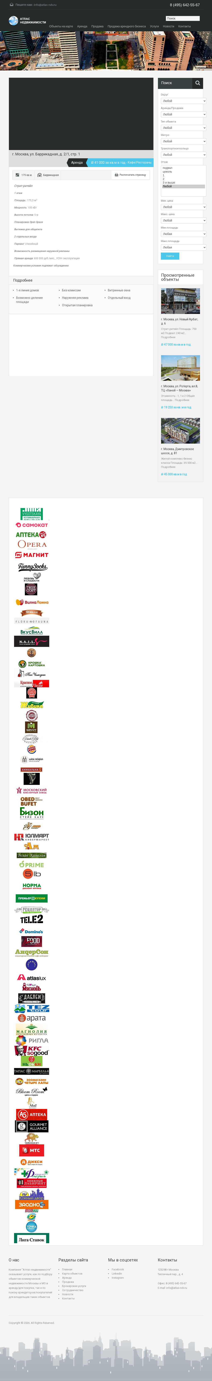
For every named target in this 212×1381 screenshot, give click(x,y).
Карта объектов (72, 1273)
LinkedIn (117, 1273)
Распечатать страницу (133, 174)
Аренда (82, 26)
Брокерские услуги (74, 1286)
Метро (165, 135)
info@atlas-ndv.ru (45, 4)
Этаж (164, 161)
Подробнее (168, 337)
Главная (67, 1269)
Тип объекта (168, 121)
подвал (183, 168)
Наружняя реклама (75, 297)
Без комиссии (71, 290)
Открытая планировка (77, 305)
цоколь (183, 172)
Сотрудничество (72, 1290)
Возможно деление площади (29, 300)
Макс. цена (168, 214)
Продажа (97, 26)
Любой (183, 186)
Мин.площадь (169, 227)
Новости (168, 26)
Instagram (118, 1277)
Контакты (184, 26)
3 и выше (183, 183)
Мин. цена (167, 200)
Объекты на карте (61, 26)
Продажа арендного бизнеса (127, 26)
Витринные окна (119, 290)
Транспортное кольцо (175, 148)
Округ (164, 94)
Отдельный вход (119, 297)
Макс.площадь (170, 241)
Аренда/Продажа (172, 108)
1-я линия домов (27, 290)
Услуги (154, 26)
